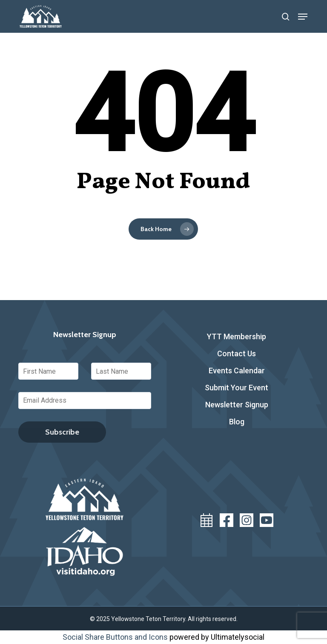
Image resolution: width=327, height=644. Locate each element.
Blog (236, 421)
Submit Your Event (236, 387)
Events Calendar (237, 370)
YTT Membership (236, 336)
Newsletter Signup (236, 404)
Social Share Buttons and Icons (115, 637)
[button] (302, 16)
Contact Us (236, 353)
